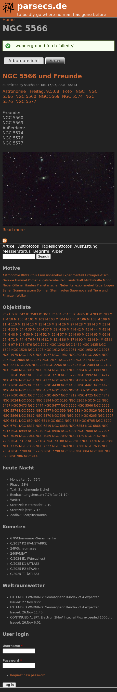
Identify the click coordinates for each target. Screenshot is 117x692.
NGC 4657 (52, 395)
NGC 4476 (10, 390)
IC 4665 (79, 314)
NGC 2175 (100, 360)
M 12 (21, 324)
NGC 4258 (76, 380)
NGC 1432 (74, 345)
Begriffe (41, 251)
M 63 (85, 334)
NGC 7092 (60, 436)
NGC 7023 (102, 431)
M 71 (11, 339)
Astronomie (14, 91)
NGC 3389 (93, 370)
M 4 (69, 329)
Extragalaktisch (97, 275)
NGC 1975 (10, 355)
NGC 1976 (27, 355)
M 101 (29, 319)
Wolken (22, 295)
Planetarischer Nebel (53, 285)
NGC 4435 (35, 385)
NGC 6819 (43, 426)
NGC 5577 (26, 101)
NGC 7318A (36, 441)
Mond (107, 280)
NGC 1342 (57, 345)
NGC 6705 (87, 421)
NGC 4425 (19, 385)
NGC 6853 (76, 426)
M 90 (79, 339)
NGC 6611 (56, 421)
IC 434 (57, 314)
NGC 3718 (52, 375)
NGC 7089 (43, 436)
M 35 (28, 329)
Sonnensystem (24, 290)
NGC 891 (96, 451)
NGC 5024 (10, 400)
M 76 (28, 339)
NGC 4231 (27, 380)
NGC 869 (67, 451)
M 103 (50, 319)
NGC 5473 (19, 405)
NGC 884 (82, 451)
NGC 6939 (19, 431)
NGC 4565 (60, 390)
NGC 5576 (27, 410)
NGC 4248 (60, 380)
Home (9, 19)
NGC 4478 (27, 390)
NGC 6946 (52, 431)
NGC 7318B (55, 441)
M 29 (87, 324)
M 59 (68, 334)
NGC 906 (16, 456)
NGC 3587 (19, 375)
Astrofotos (28, 246)
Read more (14, 229)
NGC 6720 (103, 421)
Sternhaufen (59, 290)
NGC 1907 (35, 350)
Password (12, 660)
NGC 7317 (19, 441)
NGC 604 (73, 415)
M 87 (70, 339)
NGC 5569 (49, 96)
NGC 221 (9, 365)
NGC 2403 (87, 365)
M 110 (12, 324)
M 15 (38, 324)
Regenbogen (104, 285)
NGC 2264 (54, 365)
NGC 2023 (76, 355)
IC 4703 (92, 314)
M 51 (34, 334)
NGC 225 (38, 365)
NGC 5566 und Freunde (42, 76)
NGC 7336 (27, 446)
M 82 (53, 339)
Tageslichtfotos (57, 246)
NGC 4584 (91, 390)
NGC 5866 (10, 415)
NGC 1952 (85, 350)
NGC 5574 (72, 96)
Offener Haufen (24, 285)
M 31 (102, 324)
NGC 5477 (52, 405)
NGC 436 (92, 380)
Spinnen (43, 290)
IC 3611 (45, 314)
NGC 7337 (43, 446)
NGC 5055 (27, 400)
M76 (28, 345)
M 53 (51, 334)
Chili (33, 275)
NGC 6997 (68, 431)
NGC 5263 (76, 400)
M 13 (30, 324)
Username (13, 646)
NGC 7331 (106, 441)
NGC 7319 (73, 441)
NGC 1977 (43, 355)
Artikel (9, 246)
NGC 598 (59, 415)
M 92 (87, 339)
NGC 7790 (52, 451)
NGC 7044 (27, 436)
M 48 (11, 334)
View (57, 60)
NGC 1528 (19, 350)
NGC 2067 (34, 360)
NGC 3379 (60, 370)
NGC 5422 (93, 400)
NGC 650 (26, 421)
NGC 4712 (68, 395)
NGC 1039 (40, 345)
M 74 (19, 339)
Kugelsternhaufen (52, 280)
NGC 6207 (105, 415)
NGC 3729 (68, 375)
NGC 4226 (10, 380)
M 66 (102, 334)
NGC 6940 (35, 431)
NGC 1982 (60, 355)
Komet (32, 280)
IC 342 (20, 314)
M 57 (60, 334)
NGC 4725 (85, 395)
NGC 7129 (76, 436)
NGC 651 (40, 421)
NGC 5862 (105, 410)
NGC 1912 (52, 350)
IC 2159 (8, 314)
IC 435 (67, 314)
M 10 (9, 319)
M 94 (96, 339)
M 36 (36, 329)
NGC (80, 91)
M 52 (43, 334)
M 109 (102, 319)
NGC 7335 (10, 446)
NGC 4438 (52, 385)
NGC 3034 (43, 370)
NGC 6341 (10, 421)
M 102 (39, 319)
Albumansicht (23, 60)
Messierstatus (17, 251)
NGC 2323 (70, 365)
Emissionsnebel (50, 275)
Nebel (7, 285)
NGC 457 (75, 390)
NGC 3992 (85, 375)
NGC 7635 (93, 446)
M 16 (47, 324)
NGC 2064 (17, 360)
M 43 (85, 329)
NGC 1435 (90, 345)
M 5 (18, 334)
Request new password (27, 675)
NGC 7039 (10, 436)
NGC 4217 (102, 375)
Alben (57, 251)
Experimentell (73, 275)
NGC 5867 (27, 415)
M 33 (11, 329)
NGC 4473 (102, 385)
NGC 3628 (35, 375)
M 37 (45, 329)
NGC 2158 (66, 360)
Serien (7, 290)
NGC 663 (71, 421)
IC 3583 (32, 314)
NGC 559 (59, 410)
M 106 (81, 319)
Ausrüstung (86, 246)
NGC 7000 (85, 431)
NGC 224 (24, 365)
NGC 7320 (89, 441)
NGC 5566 (85, 405)
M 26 (62, 324)
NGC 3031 (27, 370)
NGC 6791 (10, 426)
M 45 (102, 329)
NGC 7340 (60, 446)
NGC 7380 (76, 446)
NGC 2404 (103, 365)
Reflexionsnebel (82, 285)
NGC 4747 (102, 395)
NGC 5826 (89, 410)
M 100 (18, 319)
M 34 (19, 329)
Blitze (25, 275)
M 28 (79, 324)
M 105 (70, 319)
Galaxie (8, 280)
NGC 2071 (50, 360)
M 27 (70, 324)
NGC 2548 (10, 370)
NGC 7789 (35, 451)
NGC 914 (30, 456)
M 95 (104, 339)
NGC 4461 (85, 385)
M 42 (77, 329)
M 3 (95, 324)
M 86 (62, 339)
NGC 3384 (76, 370)
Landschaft (75, 280)
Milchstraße (93, 280)
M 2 (54, 324)
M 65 (94, 334)
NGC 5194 (43, 400)
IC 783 (104, 314)
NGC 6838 (60, 426)
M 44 (94, 329)
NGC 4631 (19, 395)
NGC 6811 (27, 426)
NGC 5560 (26, 96)
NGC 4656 (35, 395)
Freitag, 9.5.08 (44, 91)
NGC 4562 (43, 390)
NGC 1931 (68, 350)
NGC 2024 (93, 355)
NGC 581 (73, 410)
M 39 (62, 329)
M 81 (45, 339)
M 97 (11, 345)
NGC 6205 (89, 415)
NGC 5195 (60, 400)
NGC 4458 (68, 385)
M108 (20, 345)
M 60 (77, 334)
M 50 (26, 334)
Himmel (21, 280)
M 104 (60, 319)
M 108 (91, 319)
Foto (67, 91)
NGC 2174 (83, 360)
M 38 (53, 329)
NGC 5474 (35, 405)
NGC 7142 (93, 436)
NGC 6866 (93, 426)
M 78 (36, 339)
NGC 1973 (102, 350)
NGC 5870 (43, 415)
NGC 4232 (43, 380)
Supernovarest (81, 290)
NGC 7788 (19, 451)
